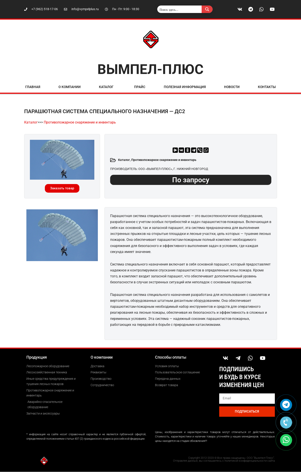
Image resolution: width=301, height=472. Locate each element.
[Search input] (180, 9)
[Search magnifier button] (207, 9)
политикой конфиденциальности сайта (249, 461)
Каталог (106, 87)
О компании (69, 87)
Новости (232, 87)
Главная (32, 87)
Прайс (139, 87)
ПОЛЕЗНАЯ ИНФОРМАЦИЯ (185, 87)
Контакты (267, 87)
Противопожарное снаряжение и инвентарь (80, 122)
